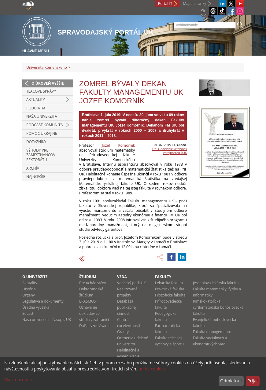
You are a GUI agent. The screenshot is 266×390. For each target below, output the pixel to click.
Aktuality (35, 99)
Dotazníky (36, 141)
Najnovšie (35, 176)
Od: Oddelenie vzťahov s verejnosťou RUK (169, 151)
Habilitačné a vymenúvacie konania (128, 356)
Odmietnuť (231, 381)
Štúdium (87, 276)
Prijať (252, 381)
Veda (122, 276)
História (29, 289)
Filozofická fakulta (170, 295)
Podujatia (35, 108)
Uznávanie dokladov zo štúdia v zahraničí (94, 313)
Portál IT (165, 3)
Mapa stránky (194, 3)
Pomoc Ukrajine (41, 133)
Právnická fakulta (169, 289)
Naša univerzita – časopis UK (46, 319)
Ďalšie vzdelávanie (94, 325)
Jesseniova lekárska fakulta (215, 282)
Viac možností (18, 379)
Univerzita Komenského (46, 67)
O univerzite (35, 276)
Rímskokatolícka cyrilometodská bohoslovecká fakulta (218, 307)
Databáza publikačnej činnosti (127, 307)
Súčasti (28, 313)
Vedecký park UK (131, 282)
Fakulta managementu (212, 331)
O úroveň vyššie (47, 83)
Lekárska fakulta (169, 282)
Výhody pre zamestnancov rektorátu (40, 155)
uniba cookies (152, 369)
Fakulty (163, 276)
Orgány (28, 295)
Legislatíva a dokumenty (43, 301)
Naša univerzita (41, 116)
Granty (123, 331)
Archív (32, 168)
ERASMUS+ (88, 301)
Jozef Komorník (118, 145)
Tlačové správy (41, 91)
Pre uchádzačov (92, 282)
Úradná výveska (35, 307)
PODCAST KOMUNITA (44, 124)
